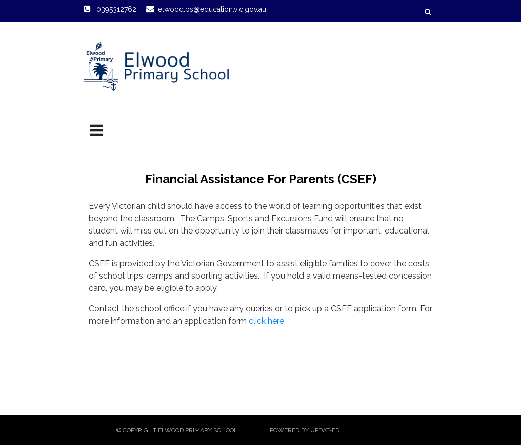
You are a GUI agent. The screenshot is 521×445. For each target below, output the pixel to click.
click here (266, 321)
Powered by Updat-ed (304, 430)
